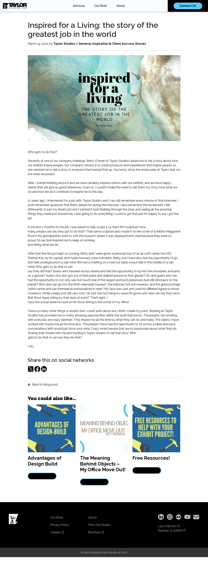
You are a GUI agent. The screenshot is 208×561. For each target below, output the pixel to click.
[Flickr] (179, 517)
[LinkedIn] (161, 517)
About (120, 6)
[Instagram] (170, 517)
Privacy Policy (59, 525)
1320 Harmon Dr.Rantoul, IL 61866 (172, 528)
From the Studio (99, 525)
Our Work (100, 6)
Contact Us (187, 6)
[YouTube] (187, 517)
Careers (57, 532)
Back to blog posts (43, 384)
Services (79, 6)
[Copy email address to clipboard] (196, 517)
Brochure (96, 532)
